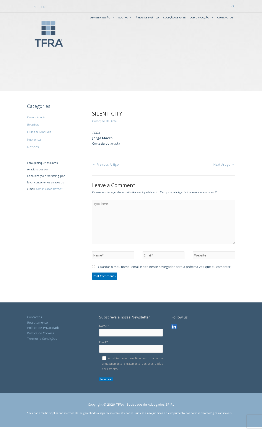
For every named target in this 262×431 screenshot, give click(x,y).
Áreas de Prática (147, 17)
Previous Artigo (106, 167)
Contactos (225, 17)
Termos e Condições (42, 342)
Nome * (131, 334)
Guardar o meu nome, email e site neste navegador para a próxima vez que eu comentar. (164, 271)
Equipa (123, 17)
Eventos (33, 128)
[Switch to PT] (34, 6)
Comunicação (199, 17)
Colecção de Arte (104, 124)
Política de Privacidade (44, 332)
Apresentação (100, 17)
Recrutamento (38, 326)
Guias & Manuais (39, 135)
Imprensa (34, 142)
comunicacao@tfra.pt (49, 191)
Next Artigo (223, 167)
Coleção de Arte (174, 17)
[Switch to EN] (43, 6)
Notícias (33, 149)
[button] (233, 6)
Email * (131, 350)
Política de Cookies (41, 337)
